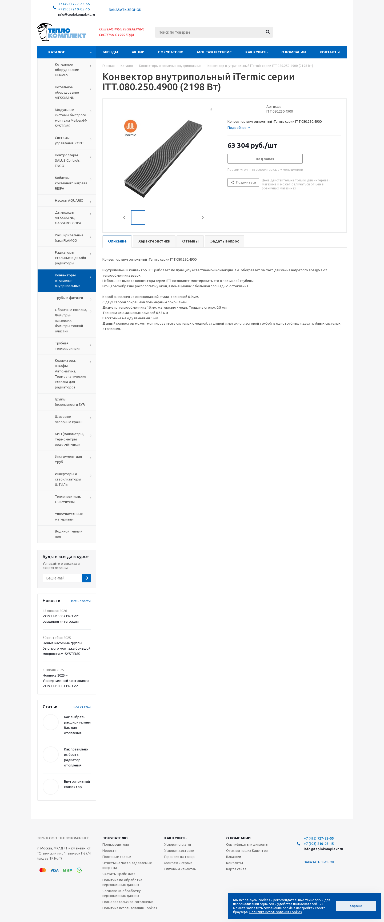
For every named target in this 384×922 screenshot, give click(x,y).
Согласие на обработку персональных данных (121, 893)
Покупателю (170, 52)
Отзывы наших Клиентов (247, 850)
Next (202, 217)
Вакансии (233, 857)
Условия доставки (179, 850)
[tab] (238, 127)
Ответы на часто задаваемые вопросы (127, 865)
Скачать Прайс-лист (118, 874)
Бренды (110, 52)
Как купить (256, 52)
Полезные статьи (116, 857)
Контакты (330, 52)
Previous (125, 217)
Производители (115, 844)
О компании (293, 52)
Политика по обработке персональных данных (122, 882)
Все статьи (82, 707)
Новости (109, 850)
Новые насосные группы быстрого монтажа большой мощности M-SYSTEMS (66, 648)
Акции (138, 52)
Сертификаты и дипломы (247, 844)
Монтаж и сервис (214, 52)
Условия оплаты (177, 844)
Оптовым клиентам (180, 869)
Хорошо (356, 906)
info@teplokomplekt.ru (76, 15)
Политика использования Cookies (129, 908)
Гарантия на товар (179, 857)
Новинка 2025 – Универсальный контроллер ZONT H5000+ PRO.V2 (66, 680)
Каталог (56, 52)
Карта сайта (236, 869)
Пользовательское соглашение (128, 902)
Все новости (81, 601)
